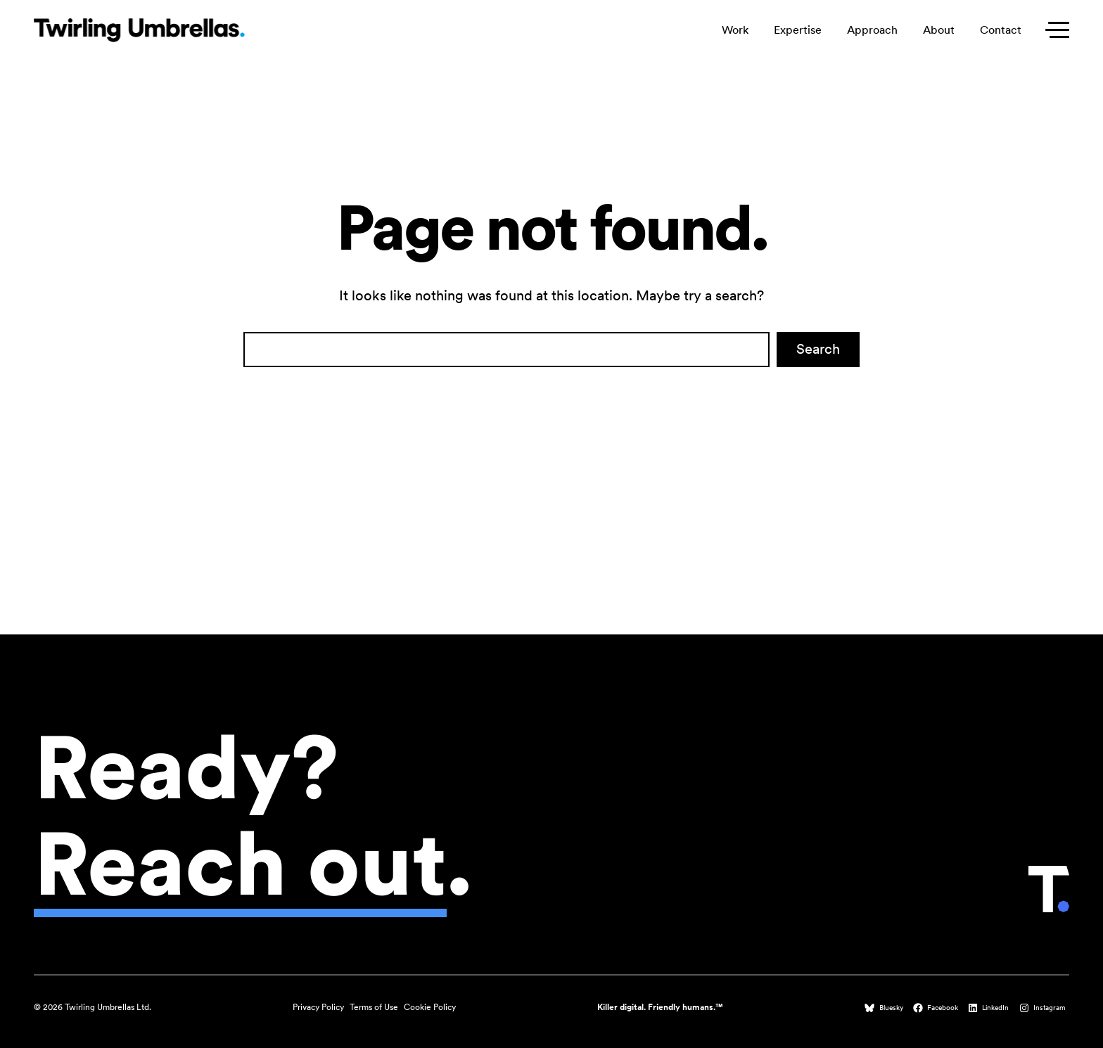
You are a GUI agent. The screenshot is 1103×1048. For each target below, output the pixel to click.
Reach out (240, 863)
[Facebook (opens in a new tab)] (937, 1008)
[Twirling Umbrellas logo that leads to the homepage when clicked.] (139, 29)
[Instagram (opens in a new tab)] (1044, 1008)
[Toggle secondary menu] (1053, 30)
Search (818, 348)
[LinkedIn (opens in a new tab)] (989, 1008)
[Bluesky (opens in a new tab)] (885, 1008)
